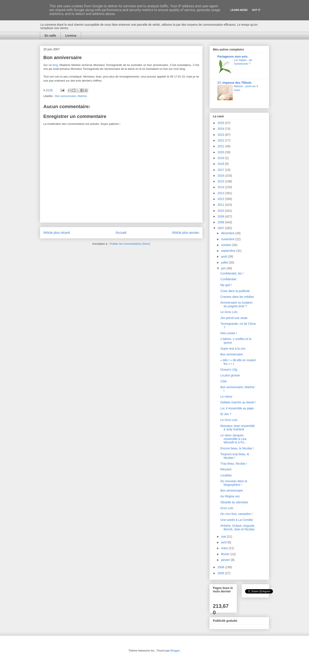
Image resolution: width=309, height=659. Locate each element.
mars (225, 548)
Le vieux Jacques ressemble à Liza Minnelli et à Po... (233, 439)
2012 (221, 199)
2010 (221, 210)
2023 (221, 134)
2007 (221, 228)
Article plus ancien (185, 232)
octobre (226, 245)
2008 (221, 222)
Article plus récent (56, 232)
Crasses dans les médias (237, 296)
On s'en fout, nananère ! (236, 514)
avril (224, 542)
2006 (221, 567)
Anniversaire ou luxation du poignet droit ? (236, 304)
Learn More (239, 10)
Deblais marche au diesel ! (238, 402)
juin (224, 268)
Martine (82, 96)
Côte (223, 381)
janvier (226, 560)
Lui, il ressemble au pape (237, 408)
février (225, 554)
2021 (221, 146)
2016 (221, 175)
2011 (221, 204)
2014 (221, 187)
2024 (221, 128)
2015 (221, 181)
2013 (221, 193)
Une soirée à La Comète (236, 520)
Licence (70, 35)
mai (224, 536)
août (224, 256)
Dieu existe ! (228, 333)
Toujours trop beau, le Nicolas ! (234, 455)
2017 (221, 169)
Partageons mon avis (232, 56)
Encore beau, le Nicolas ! (237, 448)
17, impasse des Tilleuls (234, 82)
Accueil (121, 232)
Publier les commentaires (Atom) (130, 243)
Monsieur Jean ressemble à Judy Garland (237, 427)
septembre (228, 250)
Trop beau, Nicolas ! (233, 463)
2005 (221, 573)
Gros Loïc (226, 508)
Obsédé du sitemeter (234, 502)
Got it (256, 10)
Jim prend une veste (233, 318)
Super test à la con (232, 348)
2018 (221, 163)
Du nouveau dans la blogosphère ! (233, 482)
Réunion (226, 469)
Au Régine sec (230, 496)
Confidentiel (228, 279)
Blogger (175, 650)
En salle (50, 35)
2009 (221, 216)
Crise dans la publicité (235, 291)
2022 (221, 140)
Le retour (226, 396)
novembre (228, 239)
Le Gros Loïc (229, 312)
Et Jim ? (225, 414)
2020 (221, 152)
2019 (221, 158)
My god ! (226, 285)
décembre (228, 233)
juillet (225, 262)
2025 (221, 123)
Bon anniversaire (65, 96)
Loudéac (226, 475)
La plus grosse (230, 375)
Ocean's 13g (228, 369)
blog (55, 65)
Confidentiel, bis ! (231, 273)
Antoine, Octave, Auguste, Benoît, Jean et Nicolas (237, 527)
